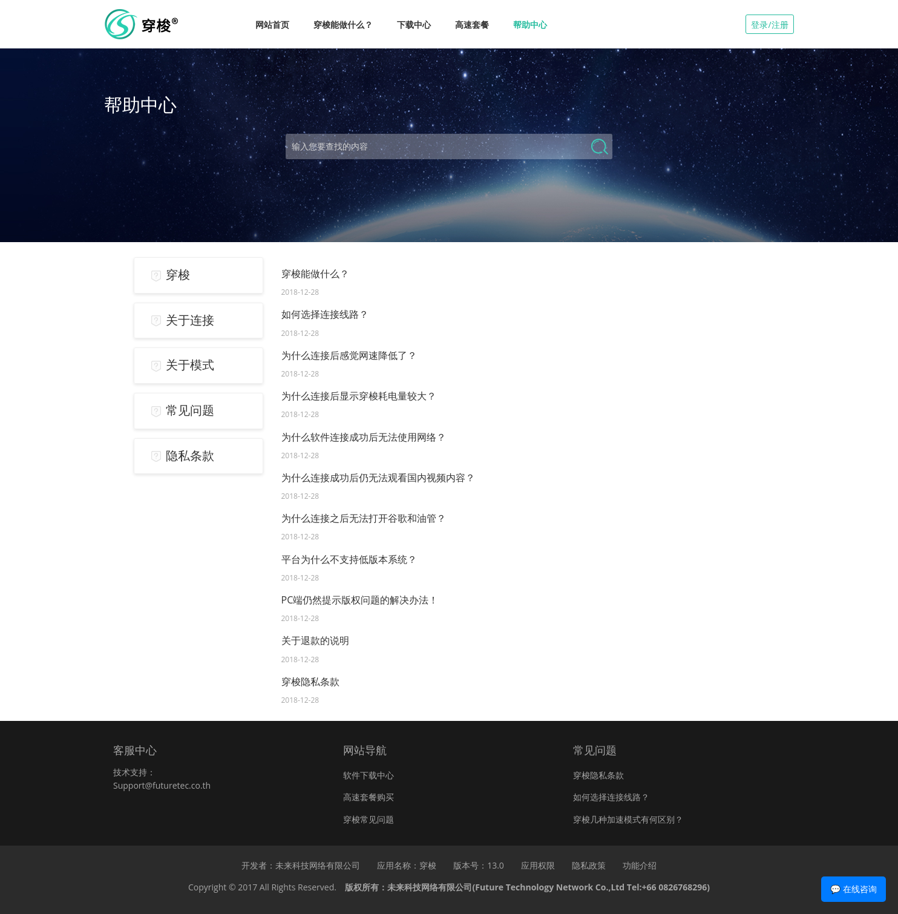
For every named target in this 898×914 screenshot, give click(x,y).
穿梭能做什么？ (343, 24)
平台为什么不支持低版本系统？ (349, 559)
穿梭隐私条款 (310, 681)
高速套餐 (472, 24)
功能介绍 (640, 865)
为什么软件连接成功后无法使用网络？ (363, 437)
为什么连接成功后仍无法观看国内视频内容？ (378, 477)
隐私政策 (589, 865)
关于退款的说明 (315, 640)
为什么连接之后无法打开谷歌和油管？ (363, 518)
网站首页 (272, 24)
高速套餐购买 (368, 797)
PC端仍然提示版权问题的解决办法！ (360, 600)
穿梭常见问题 (368, 819)
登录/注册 (769, 24)
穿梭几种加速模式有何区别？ (628, 819)
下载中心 (414, 24)
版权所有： (527, 887)
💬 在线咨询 (853, 889)
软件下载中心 (368, 775)
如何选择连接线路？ (325, 314)
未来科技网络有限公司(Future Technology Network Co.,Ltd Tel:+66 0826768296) (548, 887)
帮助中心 (530, 24)
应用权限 (538, 865)
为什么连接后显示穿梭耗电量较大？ (358, 396)
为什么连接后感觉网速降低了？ (349, 355)
